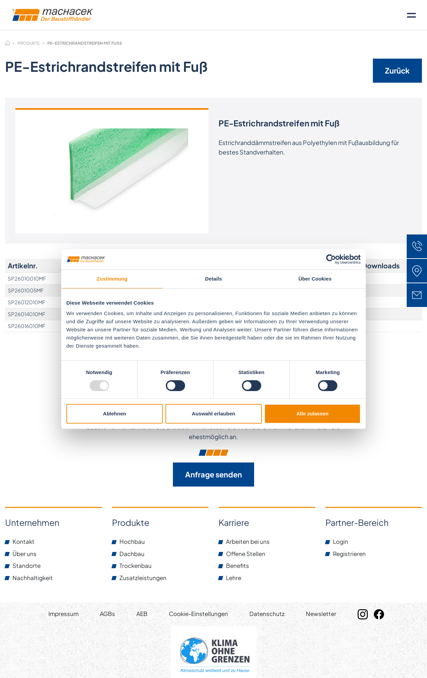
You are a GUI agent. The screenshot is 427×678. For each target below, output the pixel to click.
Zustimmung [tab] (112, 279)
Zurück (397, 70)
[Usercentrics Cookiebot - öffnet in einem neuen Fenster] (331, 259)
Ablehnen (114, 413)
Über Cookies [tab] (315, 279)
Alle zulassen (312, 413)
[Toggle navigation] (411, 15)
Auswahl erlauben (213, 413)
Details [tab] (213, 279)
